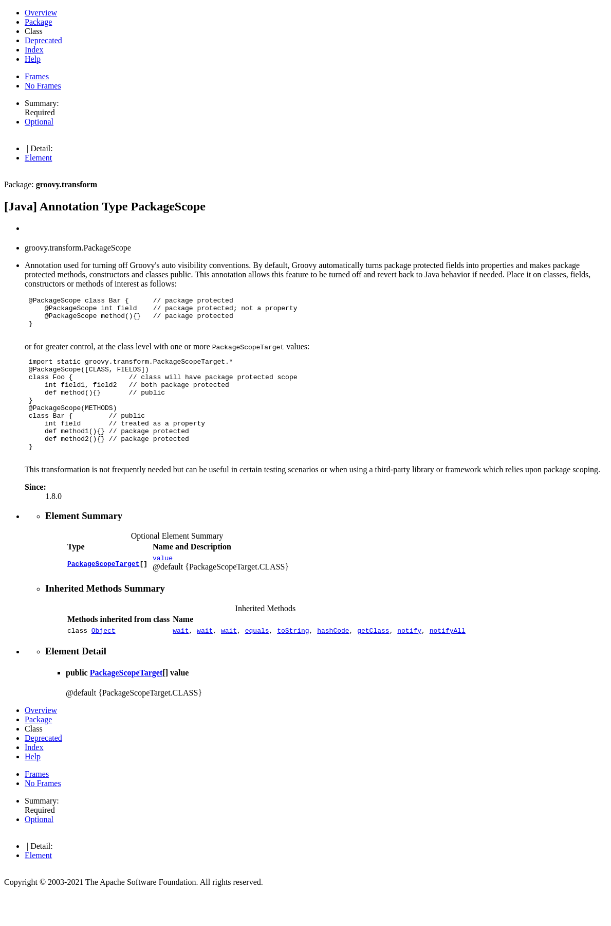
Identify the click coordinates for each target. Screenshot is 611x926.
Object (103, 661)
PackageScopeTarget (103, 591)
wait (181, 661)
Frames (37, 76)
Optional (39, 121)
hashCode (333, 661)
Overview (41, 12)
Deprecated (43, 40)
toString (293, 661)
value (163, 587)
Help (33, 59)
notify (409, 661)
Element (38, 157)
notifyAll (448, 661)
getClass (373, 661)
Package (38, 21)
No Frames (43, 85)
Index (34, 49)
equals (257, 661)
